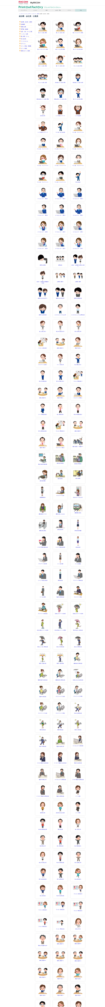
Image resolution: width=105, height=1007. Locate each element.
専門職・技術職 (24, 29)
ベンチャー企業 (24, 34)
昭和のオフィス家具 (25, 50)
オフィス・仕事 (36, 13)
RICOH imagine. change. (23, 2)
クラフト (69, 10)
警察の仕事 (23, 26)
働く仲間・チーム (25, 36)
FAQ (81, 10)
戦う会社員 (23, 38)
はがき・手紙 (58, 10)
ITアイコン (23, 43)
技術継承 (23, 24)
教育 (46, 10)
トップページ (22, 13)
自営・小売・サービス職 (26, 31)
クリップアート (24, 10)
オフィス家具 (24, 48)
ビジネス (35, 10)
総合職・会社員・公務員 (26, 21)
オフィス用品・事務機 (26, 46)
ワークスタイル (24, 41)
